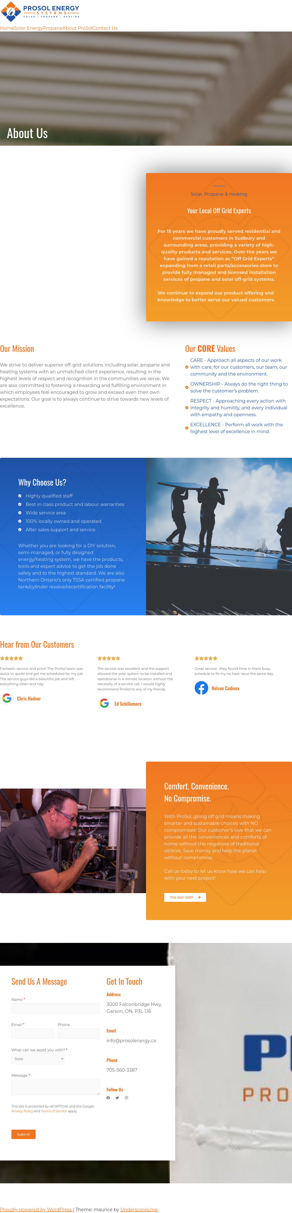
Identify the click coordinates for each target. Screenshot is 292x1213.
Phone (64, 1025)
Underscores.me (139, 1209)
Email (17, 1025)
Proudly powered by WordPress (36, 1209)
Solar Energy (28, 28)
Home (7, 28)
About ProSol (78, 28)
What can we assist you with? (39, 1050)
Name (18, 999)
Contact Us (104, 28)
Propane (53, 28)
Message (20, 1075)
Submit (23, 1134)
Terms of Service (54, 1111)
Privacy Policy (22, 1111)
